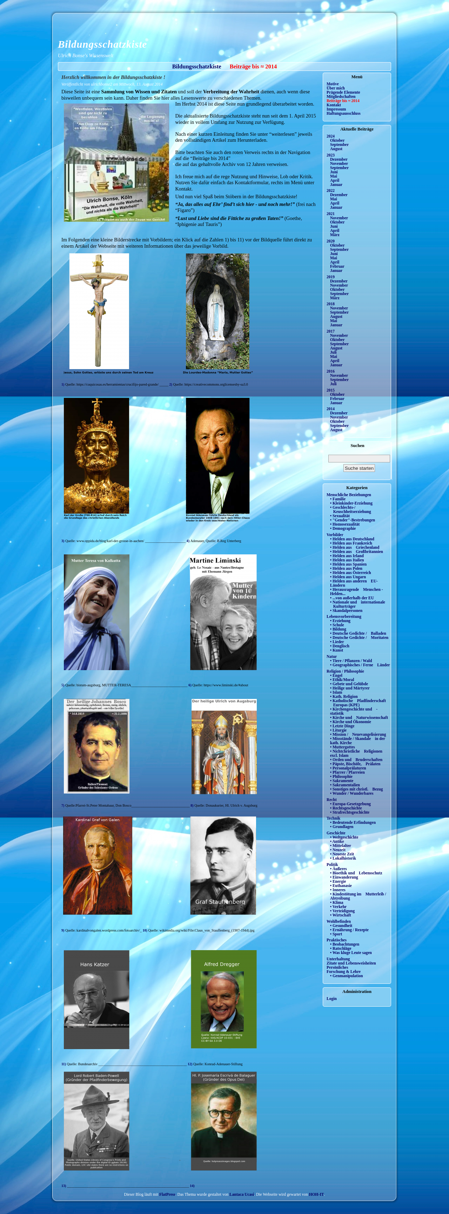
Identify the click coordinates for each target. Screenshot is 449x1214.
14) (192, 1186)
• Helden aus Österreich (350, 573)
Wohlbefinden (339, 921)
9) (63, 930)
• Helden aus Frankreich (351, 543)
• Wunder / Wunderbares (351, 793)
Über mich (336, 88)
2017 (331, 331)
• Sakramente (341, 781)
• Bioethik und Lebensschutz (356, 873)
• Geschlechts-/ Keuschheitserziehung (350, 509)
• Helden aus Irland (347, 556)
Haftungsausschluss (344, 113)
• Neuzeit (338, 850)
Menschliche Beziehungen (349, 495)
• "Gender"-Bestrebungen (352, 520)
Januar (336, 184)
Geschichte (336, 833)
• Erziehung (340, 621)
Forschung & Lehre (344, 971)
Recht (332, 800)
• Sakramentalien (345, 785)
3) (63, 541)
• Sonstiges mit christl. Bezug (356, 789)
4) (188, 541)
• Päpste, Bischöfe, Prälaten (355, 764)
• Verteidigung (342, 911)
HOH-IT (316, 1194)
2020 (331, 241)
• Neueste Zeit (342, 854)
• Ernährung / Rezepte (349, 930)
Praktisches (337, 940)
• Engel (336, 675)
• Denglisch (339, 646)
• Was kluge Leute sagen (351, 952)
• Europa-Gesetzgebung (350, 804)
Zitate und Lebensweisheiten (351, 963)
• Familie (338, 499)
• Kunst (336, 650)
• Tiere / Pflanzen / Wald (351, 661)
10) (145, 930)
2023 (331, 155)
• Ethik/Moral (342, 680)
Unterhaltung (338, 959)
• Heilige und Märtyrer (350, 688)
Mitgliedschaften (341, 96)
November (339, 163)
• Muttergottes (342, 747)
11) (64, 1064)
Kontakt (334, 105)
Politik (332, 864)
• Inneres (338, 890)
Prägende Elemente (343, 92)
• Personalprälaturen (348, 768)
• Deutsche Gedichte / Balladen (358, 633)
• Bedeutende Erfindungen (353, 822)
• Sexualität (340, 516)
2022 (331, 190)
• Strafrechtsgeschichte (349, 812)
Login (332, 998)
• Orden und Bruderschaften (356, 760)
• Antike (337, 841)
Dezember (339, 159)
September (339, 144)
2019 (331, 277)
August (336, 149)
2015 (331, 390)
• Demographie (343, 528)
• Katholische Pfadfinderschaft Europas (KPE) (358, 703)
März (335, 235)
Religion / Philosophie (345, 671)
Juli (333, 352)
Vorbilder (335, 535)
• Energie (338, 881)
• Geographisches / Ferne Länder (360, 665)
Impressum (336, 109)
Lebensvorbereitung (344, 616)
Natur (332, 656)
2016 (331, 371)
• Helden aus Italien (347, 560)
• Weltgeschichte (344, 837)
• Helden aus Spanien (348, 564)
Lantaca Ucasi (241, 1194)
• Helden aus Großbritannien (356, 551)
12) (190, 1064)
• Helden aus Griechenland (354, 547)
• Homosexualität (345, 524)
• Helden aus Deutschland (352, 539)
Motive (333, 84)
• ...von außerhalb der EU (352, 598)
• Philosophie (341, 776)
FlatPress (167, 1194)
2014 (331, 409)
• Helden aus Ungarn (348, 577)
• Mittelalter (340, 845)
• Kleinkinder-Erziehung (351, 503)
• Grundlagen (341, 827)
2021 (331, 214)
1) (63, 384)
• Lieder (337, 642)
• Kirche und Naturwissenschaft (359, 717)
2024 (331, 136)
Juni (334, 172)
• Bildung (338, 629)
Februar (337, 266)
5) (63, 685)
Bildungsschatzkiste (102, 44)
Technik (333, 818)
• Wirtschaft (340, 915)
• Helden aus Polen (346, 568)
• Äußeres (338, 869)
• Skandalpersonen (346, 610)
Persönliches (337, 967)
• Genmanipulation (346, 976)
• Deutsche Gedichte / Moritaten (359, 637)
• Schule (337, 625)
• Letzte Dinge (342, 726)
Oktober (337, 140)
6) (190, 685)
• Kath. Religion (344, 696)
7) (63, 805)
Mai (333, 176)
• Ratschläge (340, 948)
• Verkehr (338, 907)
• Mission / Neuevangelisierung (358, 734)
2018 (331, 304)
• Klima (336, 902)
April (334, 180)
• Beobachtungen (344, 944)
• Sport (336, 934)
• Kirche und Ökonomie (350, 722)
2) (171, 384)
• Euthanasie (341, 885)
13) (64, 1186)
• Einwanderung (344, 877)
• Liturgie (338, 730)
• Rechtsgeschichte (346, 808)
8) (192, 805)
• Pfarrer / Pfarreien (347, 772)
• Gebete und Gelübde (349, 684)
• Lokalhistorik (343, 858)
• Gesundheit (341, 925)
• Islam (336, 692)
